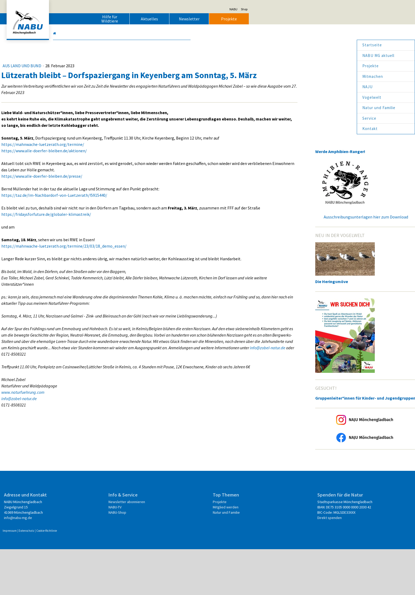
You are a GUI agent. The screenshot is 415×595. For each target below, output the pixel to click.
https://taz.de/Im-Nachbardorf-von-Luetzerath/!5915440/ (137, 218)
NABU (317, 9)
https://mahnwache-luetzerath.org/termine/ (125, 167)
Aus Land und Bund (105, 65)
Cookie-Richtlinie (129, 576)
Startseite (289, 44)
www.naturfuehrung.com (106, 466)
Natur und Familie (295, 107)
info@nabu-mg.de (101, 558)
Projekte (312, 18)
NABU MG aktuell (295, 55)
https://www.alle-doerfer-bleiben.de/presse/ (124, 199)
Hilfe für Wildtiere (192, 19)
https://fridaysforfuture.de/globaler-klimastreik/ (129, 243)
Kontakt (287, 128)
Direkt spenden (285, 563)
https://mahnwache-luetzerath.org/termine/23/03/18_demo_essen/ (147, 275)
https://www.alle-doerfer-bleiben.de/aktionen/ (127, 173)
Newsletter (272, 18)
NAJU (284, 86)
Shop (327, 9)
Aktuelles (232, 18)
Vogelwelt (288, 97)
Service (286, 118)
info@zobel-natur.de (217, 415)
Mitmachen (289, 76)
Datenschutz (110, 576)
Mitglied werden (224, 547)
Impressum (93, 576)
